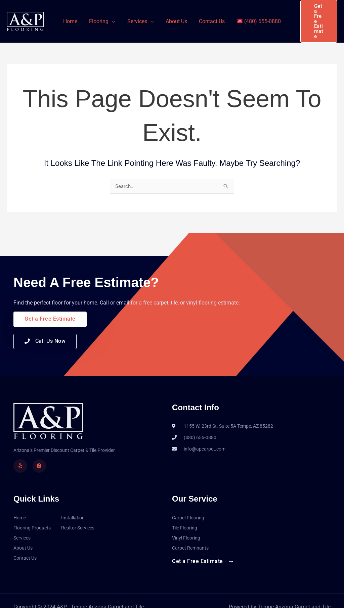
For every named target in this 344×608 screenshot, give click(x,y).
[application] (113, 15)
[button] (317, 15)
